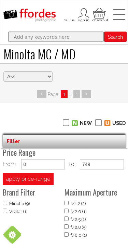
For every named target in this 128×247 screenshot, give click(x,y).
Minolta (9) (16, 203)
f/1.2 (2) (75, 203)
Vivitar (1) (15, 211)
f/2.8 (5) (75, 227)
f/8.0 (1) (75, 235)
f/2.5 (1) (75, 219)
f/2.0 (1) (75, 211)
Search (115, 37)
